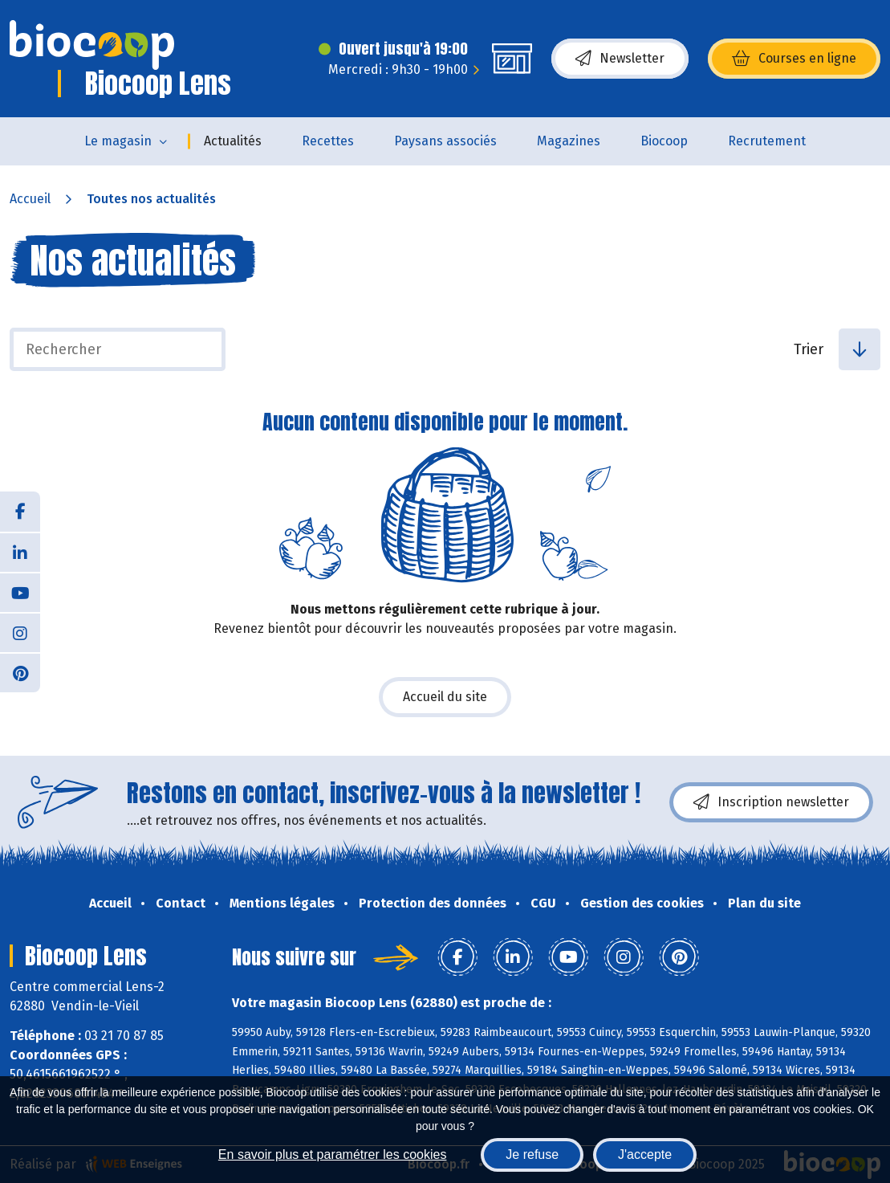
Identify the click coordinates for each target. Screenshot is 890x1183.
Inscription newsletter (771, 802)
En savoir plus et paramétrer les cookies (332, 1154)
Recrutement (767, 141)
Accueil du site (445, 696)
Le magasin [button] (118, 141)
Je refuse (532, 1154)
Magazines (568, 141)
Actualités (233, 141)
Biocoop (664, 141)
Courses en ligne (794, 59)
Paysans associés (445, 141)
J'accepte (645, 1154)
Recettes (328, 141)
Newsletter (619, 59)
